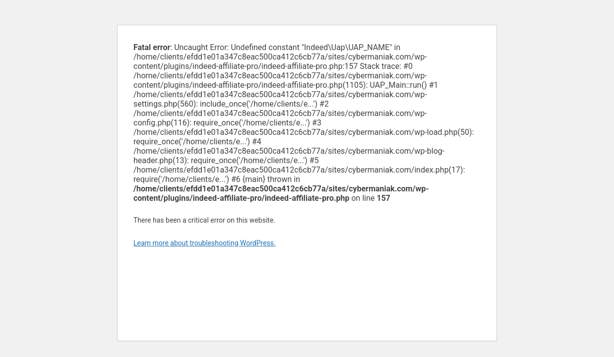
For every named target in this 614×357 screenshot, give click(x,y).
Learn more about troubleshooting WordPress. (204, 243)
